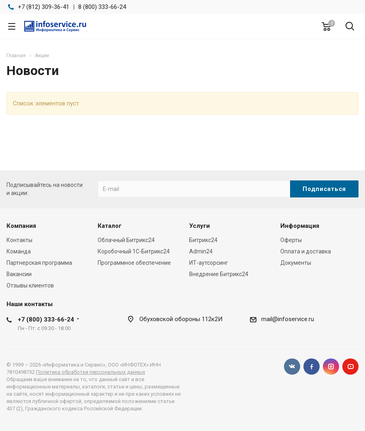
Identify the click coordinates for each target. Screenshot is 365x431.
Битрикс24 (203, 240)
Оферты (291, 240)
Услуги (199, 225)
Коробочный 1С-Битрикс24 (134, 251)
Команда (18, 251)
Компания (21, 225)
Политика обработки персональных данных (90, 372)
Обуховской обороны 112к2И (180, 319)
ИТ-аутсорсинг (208, 262)
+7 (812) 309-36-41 (43, 7)
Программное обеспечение (134, 262)
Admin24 (201, 251)
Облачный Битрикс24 (126, 240)
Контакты (19, 240)
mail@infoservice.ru (287, 319)
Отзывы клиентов (30, 285)
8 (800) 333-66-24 (102, 7)
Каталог (110, 225)
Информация (299, 225)
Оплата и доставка (305, 251)
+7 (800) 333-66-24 (46, 319)
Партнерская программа (39, 262)
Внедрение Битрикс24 (218, 274)
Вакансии (19, 274)
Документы (295, 262)
